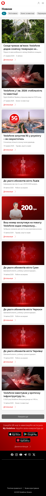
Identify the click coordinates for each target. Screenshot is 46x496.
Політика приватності (14, 488)
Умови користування (32, 488)
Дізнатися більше (21, 446)
